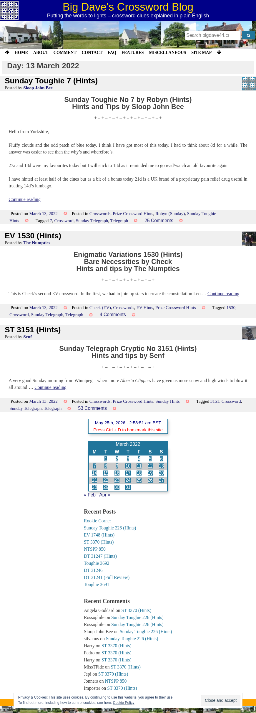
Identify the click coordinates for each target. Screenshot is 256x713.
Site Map (201, 52)
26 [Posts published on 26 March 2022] (150, 480)
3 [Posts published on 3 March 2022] (128, 458)
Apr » (104, 494)
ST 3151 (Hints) (33, 329)
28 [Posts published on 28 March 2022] (94, 487)
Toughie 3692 (96, 563)
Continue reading (24, 199)
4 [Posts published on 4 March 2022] (139, 458)
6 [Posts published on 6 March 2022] (161, 458)
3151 (214, 401)
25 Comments (158, 220)
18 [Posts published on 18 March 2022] (139, 473)
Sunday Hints (167, 401)
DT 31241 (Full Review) (106, 577)
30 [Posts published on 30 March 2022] (116, 487)
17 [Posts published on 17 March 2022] (127, 473)
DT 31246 (93, 570)
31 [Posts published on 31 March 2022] (127, 487)
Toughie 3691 (96, 584)
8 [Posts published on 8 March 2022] (105, 465)
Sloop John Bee (38, 87)
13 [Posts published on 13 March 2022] (161, 465)
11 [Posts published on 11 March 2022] (139, 465)
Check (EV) (100, 307)
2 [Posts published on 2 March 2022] (117, 458)
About (40, 52)
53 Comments (92, 408)
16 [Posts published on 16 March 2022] (116, 473)
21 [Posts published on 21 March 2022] (94, 480)
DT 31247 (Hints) (100, 556)
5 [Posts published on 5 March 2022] (150, 458)
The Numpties (36, 242)
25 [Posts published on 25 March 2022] (139, 480)
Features (133, 52)
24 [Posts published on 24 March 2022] (127, 480)
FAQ (112, 52)
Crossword (64, 220)
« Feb (90, 494)
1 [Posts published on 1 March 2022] (105, 458)
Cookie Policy (123, 703)
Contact (92, 52)
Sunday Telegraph (92, 220)
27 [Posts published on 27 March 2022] (161, 480)
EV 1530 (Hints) (33, 235)
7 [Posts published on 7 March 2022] (94, 465)
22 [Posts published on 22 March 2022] (105, 480)
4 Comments (113, 314)
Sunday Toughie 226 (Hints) (110, 527)
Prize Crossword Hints (133, 213)
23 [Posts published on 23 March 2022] (116, 480)
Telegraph (119, 220)
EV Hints (145, 307)
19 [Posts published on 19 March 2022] (150, 473)
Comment (65, 52)
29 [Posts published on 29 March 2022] (105, 487)
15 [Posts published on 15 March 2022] (105, 473)
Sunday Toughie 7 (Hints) (51, 80)
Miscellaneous (167, 52)
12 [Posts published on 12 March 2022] (150, 465)
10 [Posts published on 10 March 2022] (127, 465)
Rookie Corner (97, 520)
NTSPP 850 (95, 549)
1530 (231, 307)
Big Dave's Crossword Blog (128, 7)
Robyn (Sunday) (170, 213)
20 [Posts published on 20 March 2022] (161, 473)
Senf (27, 336)
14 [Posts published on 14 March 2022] (94, 473)
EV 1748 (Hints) (99, 534)
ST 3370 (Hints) (99, 541)
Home (21, 52)
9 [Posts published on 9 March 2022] (117, 465)
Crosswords (100, 213)
